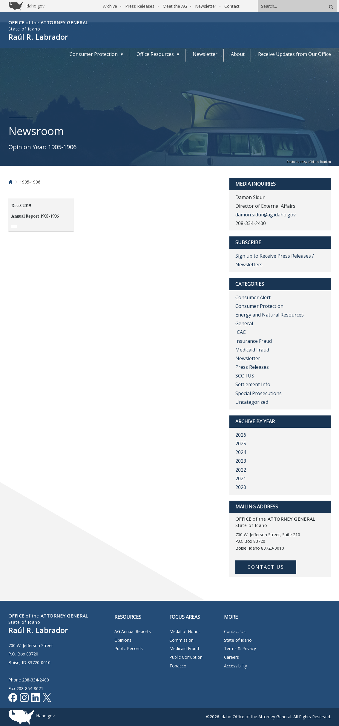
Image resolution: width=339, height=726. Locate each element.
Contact (232, 6)
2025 (240, 443)
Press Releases (139, 6)
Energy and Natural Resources (269, 314)
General (244, 323)
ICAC (240, 332)
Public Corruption (186, 657)
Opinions (122, 640)
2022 (240, 470)
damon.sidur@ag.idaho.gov (265, 214)
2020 (240, 487)
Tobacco (177, 666)
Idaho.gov (45, 716)
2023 (240, 461)
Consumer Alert (253, 297)
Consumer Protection (259, 306)
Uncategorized (251, 402)
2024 (240, 452)
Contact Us (266, 567)
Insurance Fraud (253, 341)
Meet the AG (174, 6)
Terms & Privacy (240, 648)
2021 (240, 478)
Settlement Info (252, 384)
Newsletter (205, 6)
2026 (240, 435)
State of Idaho (238, 640)
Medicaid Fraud (252, 349)
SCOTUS (244, 375)
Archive (110, 6)
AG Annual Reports (132, 631)
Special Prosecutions (258, 393)
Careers (231, 657)
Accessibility (235, 666)
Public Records (128, 648)
